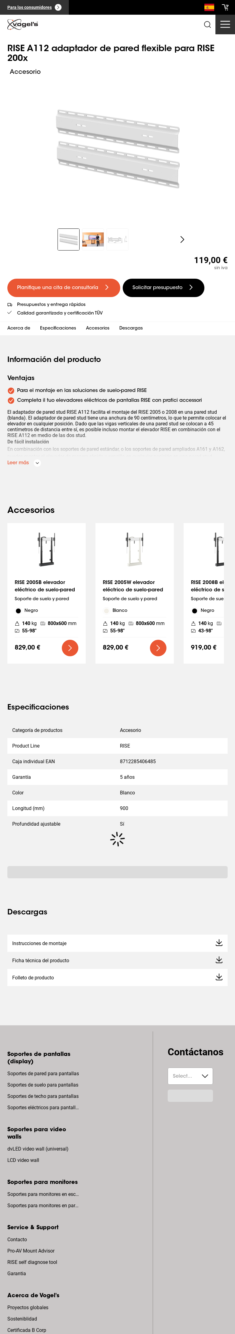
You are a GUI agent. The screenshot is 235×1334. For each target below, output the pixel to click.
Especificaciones (58, 328)
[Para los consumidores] (34, 7)
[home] (22, 24)
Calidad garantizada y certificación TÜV (60, 313)
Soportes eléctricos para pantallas (43, 1107)
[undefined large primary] (63, 288)
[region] (117, 149)
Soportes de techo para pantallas (43, 1096)
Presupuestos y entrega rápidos (51, 305)
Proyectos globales (27, 1307)
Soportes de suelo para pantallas (42, 1085)
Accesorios (98, 328)
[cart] (225, 7)
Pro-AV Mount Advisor (30, 1251)
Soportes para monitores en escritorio (43, 1194)
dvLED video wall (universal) (38, 1149)
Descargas (131, 328)
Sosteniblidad (22, 1319)
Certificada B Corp (26, 1330)
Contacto (17, 1239)
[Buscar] (209, 8)
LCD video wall (23, 1160)
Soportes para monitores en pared (43, 1205)
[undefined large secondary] (163, 288)
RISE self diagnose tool (32, 1262)
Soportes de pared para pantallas (43, 1073)
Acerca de (18, 328)
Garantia (16, 1273)
